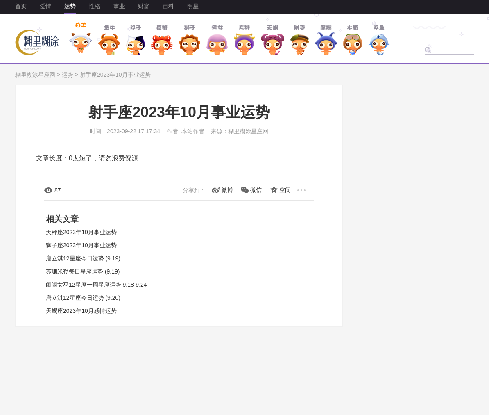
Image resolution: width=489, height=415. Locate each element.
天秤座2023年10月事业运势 (81, 232)
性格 (94, 6)
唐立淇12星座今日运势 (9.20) (83, 297)
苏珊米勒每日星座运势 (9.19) (83, 271)
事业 (119, 6)
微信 (256, 190)
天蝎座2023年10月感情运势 (81, 311)
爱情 (45, 6)
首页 (21, 6)
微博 (227, 190)
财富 (143, 6)
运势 (70, 6)
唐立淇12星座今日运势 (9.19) (83, 258)
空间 (285, 190)
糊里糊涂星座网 (35, 74)
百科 (168, 6)
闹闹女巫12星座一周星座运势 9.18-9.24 (96, 284)
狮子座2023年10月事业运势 (81, 245)
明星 (193, 6)
